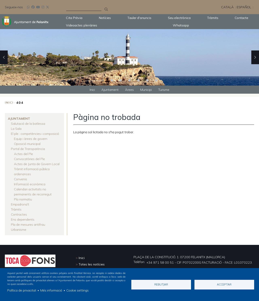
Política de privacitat (21, 290)
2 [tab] (111, 80)
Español (244, 7)
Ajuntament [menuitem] (110, 90)
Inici (9, 102)
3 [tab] (120, 80)
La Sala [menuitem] (16, 128)
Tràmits (212, 18)
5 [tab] (138, 80)
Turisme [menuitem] (163, 90)
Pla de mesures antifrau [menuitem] (28, 220)
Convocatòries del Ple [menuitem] (29, 157)
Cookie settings (77, 290)
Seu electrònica (179, 18)
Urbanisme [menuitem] (18, 225)
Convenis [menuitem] (20, 177)
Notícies (105, 18)
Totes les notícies (92, 260)
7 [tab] (156, 80)
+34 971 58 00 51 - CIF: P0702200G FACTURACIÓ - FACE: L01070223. (199, 258)
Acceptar (224, 284)
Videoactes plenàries (81, 25)
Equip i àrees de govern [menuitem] (30, 138)
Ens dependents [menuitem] (22, 215)
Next (255, 57)
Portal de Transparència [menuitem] (28, 148)
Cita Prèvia (74, 18)
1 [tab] (103, 80)
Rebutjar (161, 284)
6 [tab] (147, 80)
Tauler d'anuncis (139, 18)
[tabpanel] (129, 57)
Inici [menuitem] (92, 90)
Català (227, 7)
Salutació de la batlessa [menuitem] (28, 123)
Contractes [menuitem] (19, 211)
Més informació (51, 290)
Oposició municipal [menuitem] (27, 143)
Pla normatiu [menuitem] (23, 196)
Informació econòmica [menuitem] (29, 181)
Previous (4, 57)
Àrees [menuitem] (129, 90)
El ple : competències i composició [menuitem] (35, 133)
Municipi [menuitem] (146, 90)
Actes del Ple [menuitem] (23, 152)
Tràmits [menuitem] (16, 206)
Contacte (241, 18)
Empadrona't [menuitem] (20, 201)
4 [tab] (129, 80)
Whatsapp (181, 25)
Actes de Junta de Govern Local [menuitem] (36, 162)
